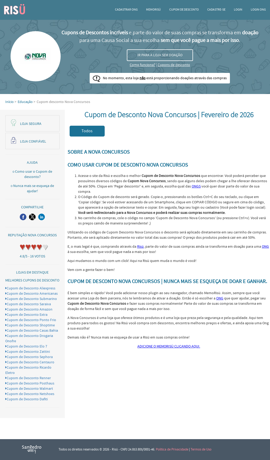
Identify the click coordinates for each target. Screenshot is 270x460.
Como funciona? (142, 65)
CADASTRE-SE (216, 10)
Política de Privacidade (172, 449)
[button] (23, 217)
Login (238, 10)
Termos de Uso (201, 449)
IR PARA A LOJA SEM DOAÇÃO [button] (159, 55)
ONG (265, 246)
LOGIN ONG (258, 10)
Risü (140, 246)
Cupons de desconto (174, 65)
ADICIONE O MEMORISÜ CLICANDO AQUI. (168, 346)
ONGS (196, 186)
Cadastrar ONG (126, 10)
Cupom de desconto (184, 10)
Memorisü (153, 10)
